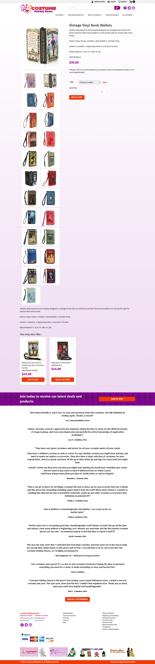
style (72, 82)
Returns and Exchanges (110, 629)
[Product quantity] (103, 91)
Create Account (98, 1)
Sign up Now (117, 399)
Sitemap (66, 618)
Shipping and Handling (110, 616)
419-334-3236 (24, 620)
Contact (65, 620)
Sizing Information (109, 618)
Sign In (111, 1)
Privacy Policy (107, 622)
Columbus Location (41, 615)
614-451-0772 (39, 620)
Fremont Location (26, 615)
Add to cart (76, 97)
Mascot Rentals (94, 15)
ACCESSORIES (127, 15)
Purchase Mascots (75, 15)
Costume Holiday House (29, 613)
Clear (104, 82)
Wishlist (122, 1)
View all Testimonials (77, 599)
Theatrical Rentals (69, 616)
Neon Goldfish (130, 662)
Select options (63, 380)
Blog (64, 622)
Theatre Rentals (112, 15)
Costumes (59, 15)
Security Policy (107, 620)
